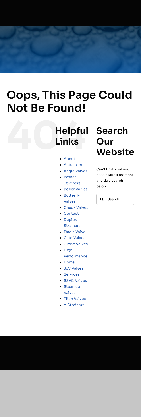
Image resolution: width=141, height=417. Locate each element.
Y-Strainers (74, 305)
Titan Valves (75, 298)
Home (69, 262)
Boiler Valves (76, 189)
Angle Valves (76, 171)
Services (72, 274)
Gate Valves (74, 238)
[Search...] (115, 199)
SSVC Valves (75, 280)
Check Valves (76, 207)
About (69, 158)
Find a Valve (75, 232)
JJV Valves (74, 268)
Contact (71, 213)
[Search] (101, 199)
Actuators (73, 164)
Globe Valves (76, 244)
